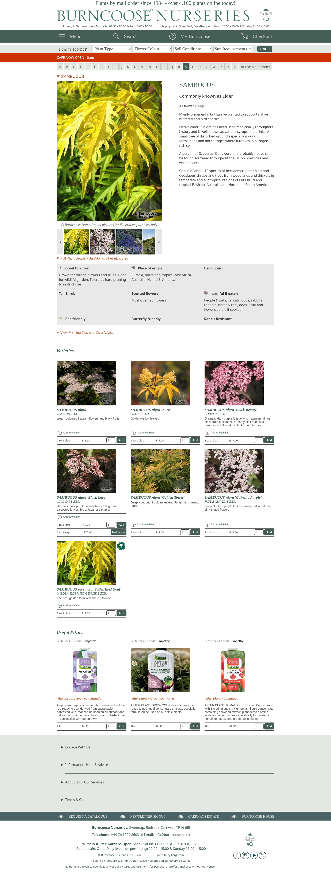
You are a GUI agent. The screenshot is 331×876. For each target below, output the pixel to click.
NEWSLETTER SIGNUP (142, 816)
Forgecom (177, 855)
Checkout (262, 36)
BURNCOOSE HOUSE (252, 816)
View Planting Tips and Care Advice (87, 332)
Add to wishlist (68, 433)
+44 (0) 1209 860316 (127, 834)
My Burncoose (195, 36)
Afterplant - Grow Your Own (153, 698)
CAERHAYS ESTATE (197, 816)
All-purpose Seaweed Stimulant (81, 698)
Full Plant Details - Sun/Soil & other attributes (94, 258)
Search (131, 36)
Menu (75, 36)
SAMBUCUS (72, 76)
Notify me (118, 532)
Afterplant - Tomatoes (222, 698)
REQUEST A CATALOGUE (82, 816)
